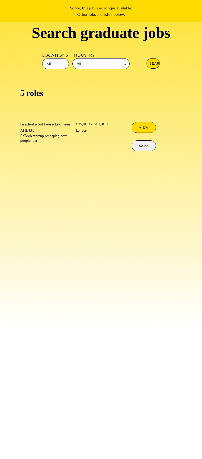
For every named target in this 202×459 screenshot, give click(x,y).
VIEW (144, 127)
